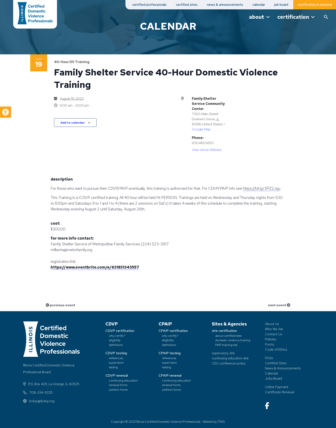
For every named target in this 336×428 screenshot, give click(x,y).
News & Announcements (283, 368)
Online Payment (276, 387)
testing (113, 367)
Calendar (271, 373)
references (116, 358)
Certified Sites (275, 363)
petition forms (118, 390)
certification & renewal (315, 4)
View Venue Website (207, 149)
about (260, 17)
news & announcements (225, 4)
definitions (116, 345)
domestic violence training (232, 340)
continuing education (123, 380)
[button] (5, 112)
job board (281, 4)
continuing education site (230, 358)
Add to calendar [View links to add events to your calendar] (72, 122)
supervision (116, 362)
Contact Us (273, 334)
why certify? (117, 336)
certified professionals (149, 4)
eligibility (115, 340)
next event (279, 305)
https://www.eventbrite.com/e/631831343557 (95, 267)
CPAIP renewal (170, 375)
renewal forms (118, 385)
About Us (272, 324)
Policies (270, 339)
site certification (224, 330)
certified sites (187, 4)
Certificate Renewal (279, 392)
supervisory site (223, 353)
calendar (258, 4)
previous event (60, 305)
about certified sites (228, 336)
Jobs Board (273, 378)
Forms (269, 344)
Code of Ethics (276, 349)
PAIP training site (226, 345)
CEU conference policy (229, 363)
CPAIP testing (170, 353)
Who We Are (274, 329)
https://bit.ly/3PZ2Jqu (261, 188)
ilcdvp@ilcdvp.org (38, 401)
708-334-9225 (38, 392)
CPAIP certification (173, 330)
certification (296, 17)
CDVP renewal (116, 375)
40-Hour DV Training (72, 62)
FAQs (269, 358)
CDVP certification (119, 330)
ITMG (221, 422)
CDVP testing (116, 353)
